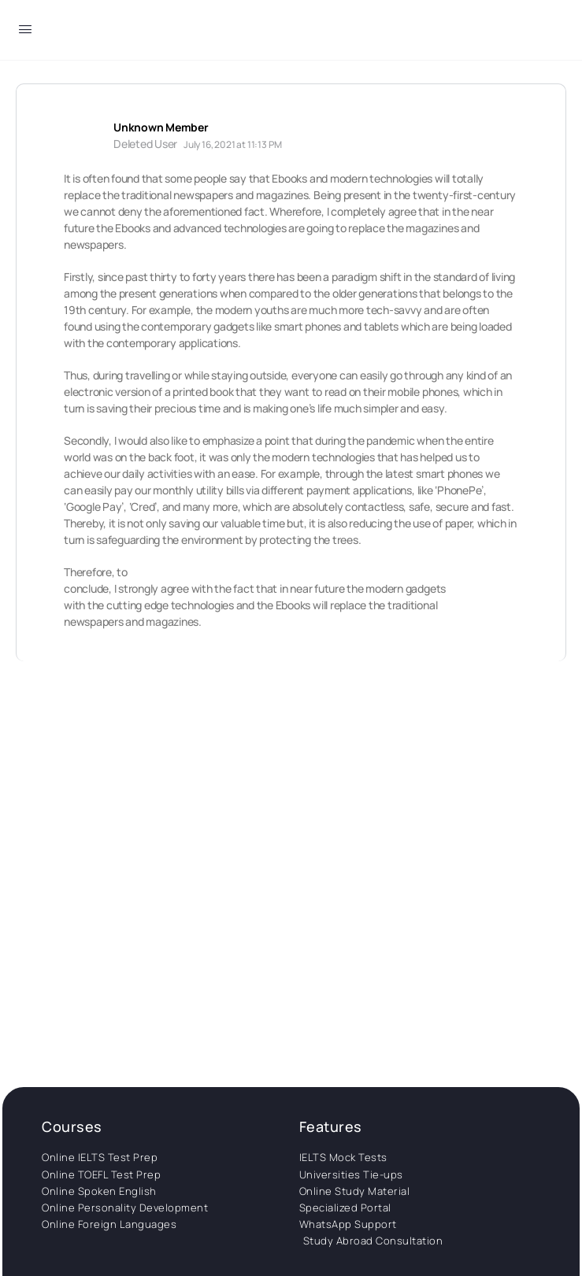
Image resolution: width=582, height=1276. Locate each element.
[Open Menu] (25, 31)
